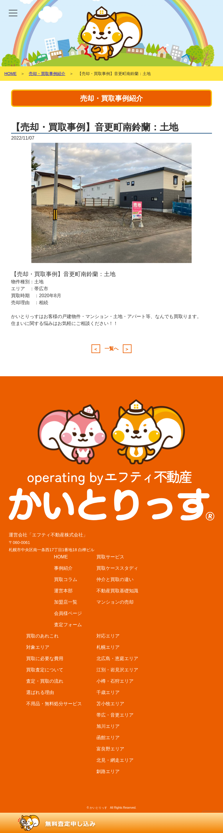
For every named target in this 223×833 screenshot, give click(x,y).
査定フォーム (68, 624)
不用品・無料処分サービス (54, 703)
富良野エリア (110, 748)
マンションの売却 (115, 602)
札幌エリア (108, 647)
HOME (10, 73)
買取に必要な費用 (44, 658)
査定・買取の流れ (44, 681)
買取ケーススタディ (117, 568)
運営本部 (63, 590)
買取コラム (65, 579)
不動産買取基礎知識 (117, 590)
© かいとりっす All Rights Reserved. (111, 807)
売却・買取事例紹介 (47, 73)
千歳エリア (108, 692)
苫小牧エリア (110, 703)
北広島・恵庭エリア (117, 658)
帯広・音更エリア (115, 715)
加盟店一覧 (65, 602)
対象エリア (37, 647)
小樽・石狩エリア (115, 681)
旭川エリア (108, 726)
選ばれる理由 (40, 692)
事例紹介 (63, 568)
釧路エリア (108, 771)
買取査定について (44, 669)
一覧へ (111, 348)
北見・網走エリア (115, 760)
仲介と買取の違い (115, 579)
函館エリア (108, 737)
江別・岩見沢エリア (117, 669)
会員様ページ (68, 613)
